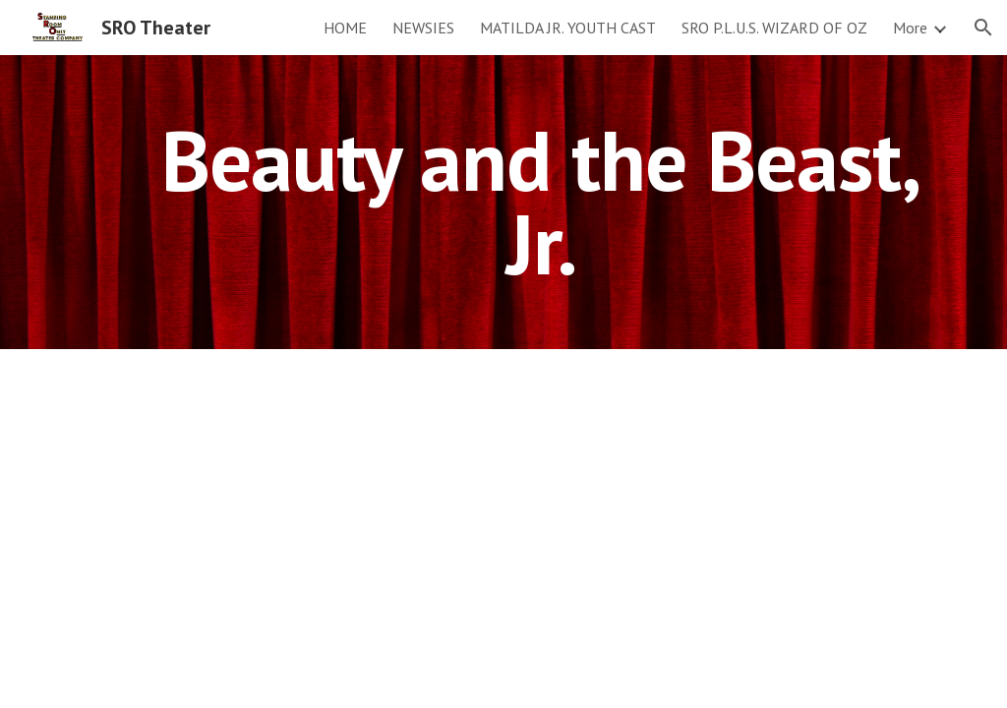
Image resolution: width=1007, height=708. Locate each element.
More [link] (910, 27)
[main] (541, 202)
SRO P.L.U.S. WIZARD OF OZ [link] (774, 27)
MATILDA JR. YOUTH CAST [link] (568, 27)
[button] (983, 27)
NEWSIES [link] (423, 27)
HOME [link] (345, 27)
